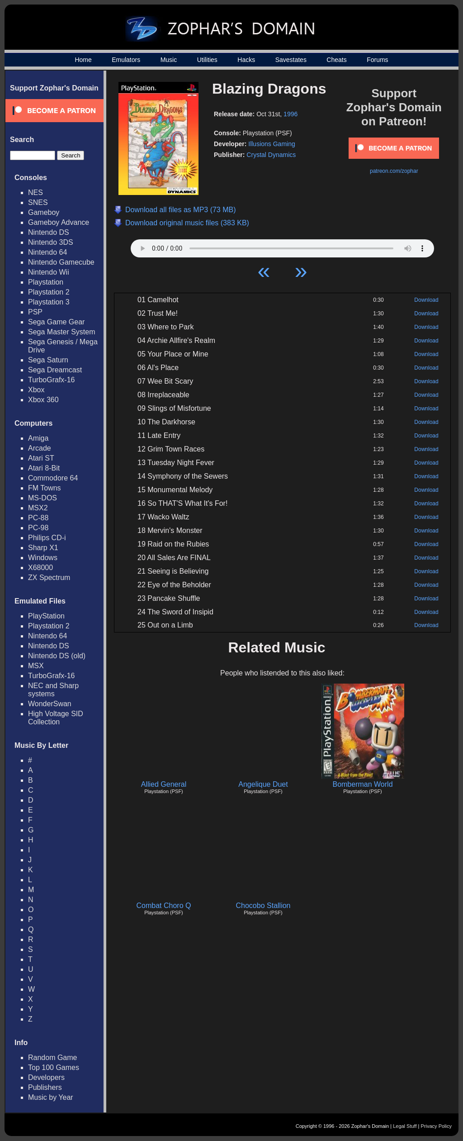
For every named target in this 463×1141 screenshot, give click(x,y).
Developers (46, 1077)
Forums (377, 59)
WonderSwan (49, 704)
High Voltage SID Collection (55, 718)
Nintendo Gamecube (61, 262)
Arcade (39, 448)
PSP (35, 312)
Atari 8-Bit (44, 468)
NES (35, 192)
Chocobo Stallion (263, 905)
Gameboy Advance (58, 222)
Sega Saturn (48, 360)
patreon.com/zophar (394, 171)
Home (83, 59)
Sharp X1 (43, 547)
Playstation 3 (49, 302)
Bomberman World (362, 784)
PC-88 (38, 518)
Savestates (291, 59)
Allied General (164, 784)
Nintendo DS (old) (56, 656)
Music (169, 59)
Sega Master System (61, 332)
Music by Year (50, 1097)
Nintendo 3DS (50, 242)
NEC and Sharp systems (53, 690)
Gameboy (43, 212)
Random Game (52, 1057)
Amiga (38, 438)
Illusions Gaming (271, 143)
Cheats (336, 59)
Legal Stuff (404, 1126)
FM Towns (44, 488)
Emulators (126, 59)
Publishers (45, 1087)
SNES (38, 202)
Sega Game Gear (56, 322)
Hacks (246, 59)
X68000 (40, 567)
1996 (290, 114)
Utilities (207, 59)
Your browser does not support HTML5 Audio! (282, 246)
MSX (36, 666)
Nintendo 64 (47, 252)
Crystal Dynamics (271, 154)
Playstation (45, 282)
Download (426, 300)
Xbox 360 (43, 400)
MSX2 (38, 508)
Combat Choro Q (164, 905)
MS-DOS (42, 498)
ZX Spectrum (49, 577)
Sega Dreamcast (55, 370)
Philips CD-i (47, 538)
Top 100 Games (53, 1067)
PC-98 (38, 528)
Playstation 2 (49, 292)
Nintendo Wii (48, 272)
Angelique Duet (263, 784)
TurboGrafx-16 (51, 380)
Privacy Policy (436, 1126)
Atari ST (41, 458)
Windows (42, 557)
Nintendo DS (48, 232)
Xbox (36, 390)
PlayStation (46, 616)
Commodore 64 (53, 478)
